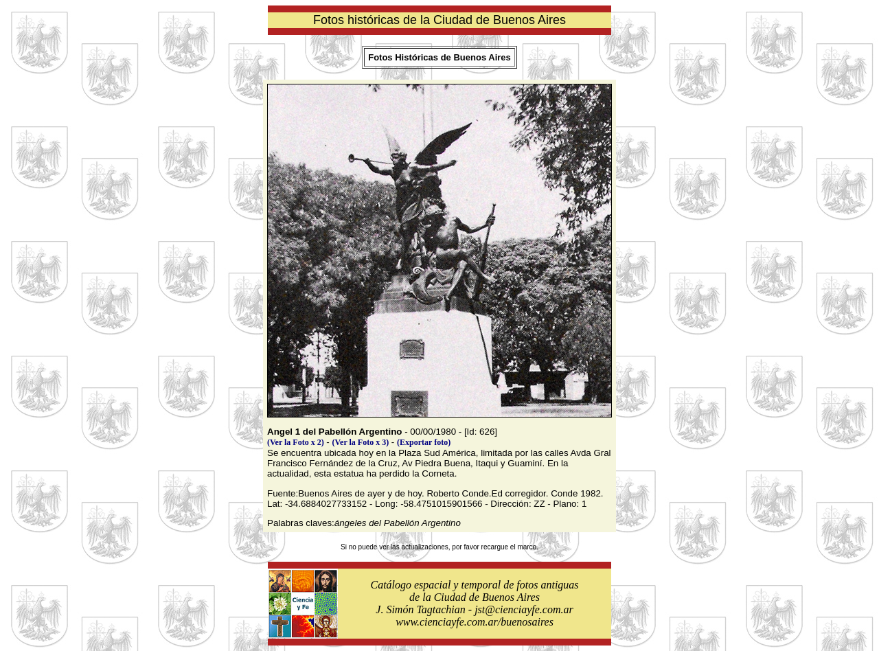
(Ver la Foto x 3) (360, 442)
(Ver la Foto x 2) (295, 442)
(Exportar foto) (423, 442)
